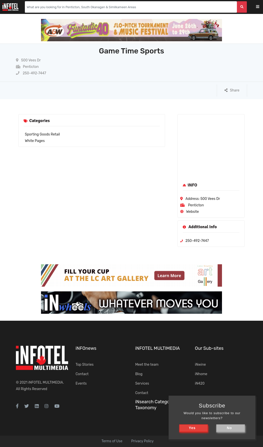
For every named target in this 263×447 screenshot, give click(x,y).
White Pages (35, 141)
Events (81, 383)
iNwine (200, 364)
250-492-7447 (31, 73)
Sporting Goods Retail (42, 134)
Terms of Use (111, 441)
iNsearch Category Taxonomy (154, 404)
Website (192, 212)
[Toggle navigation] (261, 7)
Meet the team (147, 364)
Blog (138, 374)
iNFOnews (86, 348)
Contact (82, 374)
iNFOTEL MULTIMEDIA (45, 382)
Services (142, 383)
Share (231, 90)
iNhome (201, 374)
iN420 (200, 383)
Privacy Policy (142, 441)
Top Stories (84, 364)
